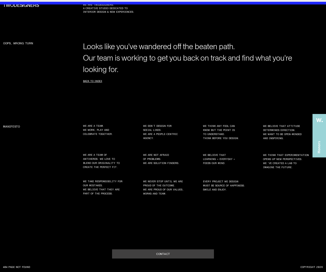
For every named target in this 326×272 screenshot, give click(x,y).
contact (163, 253)
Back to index (92, 81)
